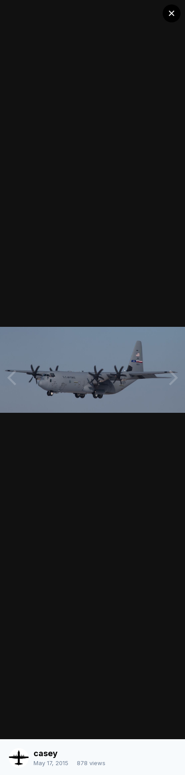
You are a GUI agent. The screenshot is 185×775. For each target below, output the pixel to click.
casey (46, 753)
